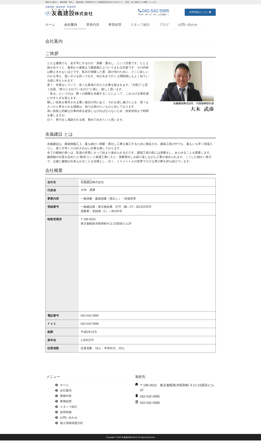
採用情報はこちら (200, 12)
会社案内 (70, 24)
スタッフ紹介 (140, 24)
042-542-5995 (155, 10)
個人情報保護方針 (71, 423)
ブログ (164, 24)
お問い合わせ (188, 24)
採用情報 (66, 412)
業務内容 (92, 24)
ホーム (50, 24)
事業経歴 (114, 24)
